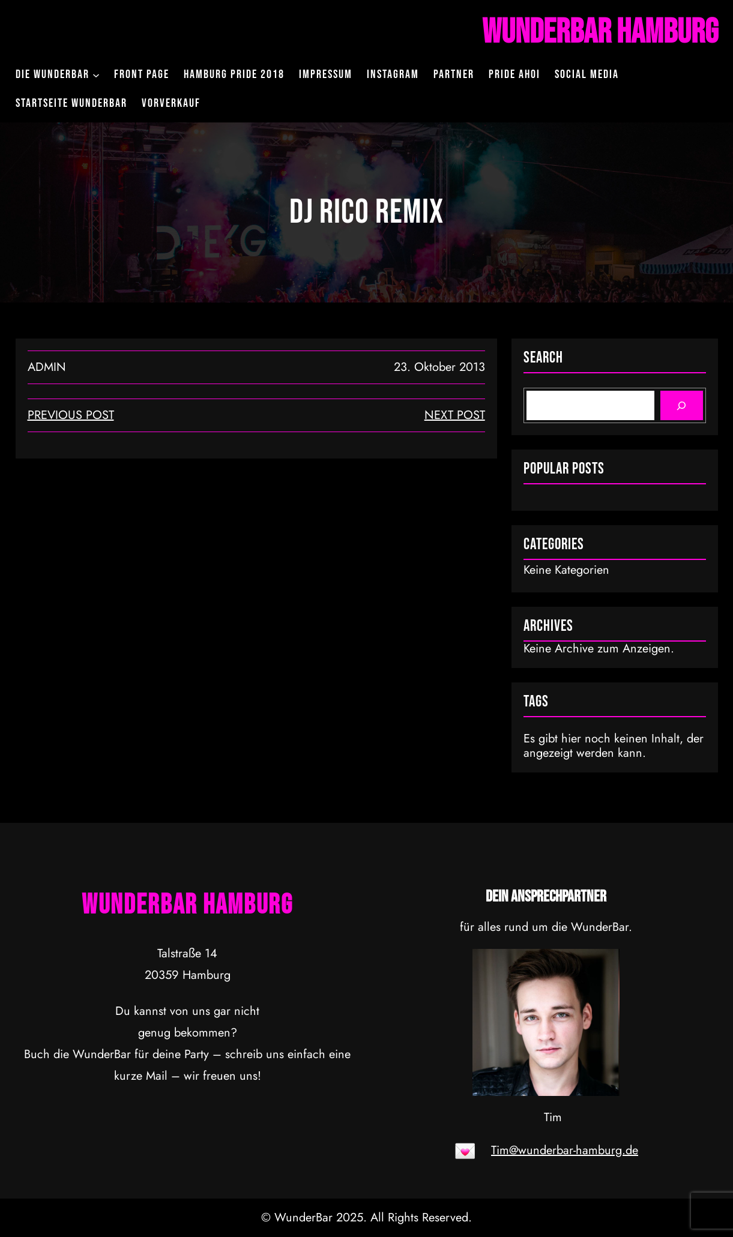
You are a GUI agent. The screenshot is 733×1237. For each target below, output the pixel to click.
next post (454, 415)
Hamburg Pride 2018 (234, 74)
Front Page (141, 74)
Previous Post (71, 415)
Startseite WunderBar (71, 103)
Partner (453, 74)
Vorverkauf (171, 103)
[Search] (681, 405)
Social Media (587, 74)
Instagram (393, 74)
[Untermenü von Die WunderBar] (96, 74)
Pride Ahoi (514, 74)
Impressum (325, 74)
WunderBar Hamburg (600, 32)
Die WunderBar (52, 74)
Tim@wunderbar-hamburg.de (564, 1150)
